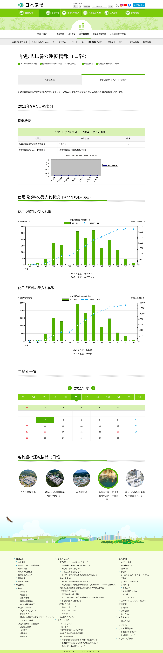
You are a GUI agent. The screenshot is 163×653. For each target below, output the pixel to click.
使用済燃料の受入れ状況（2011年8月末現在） (60, 63)
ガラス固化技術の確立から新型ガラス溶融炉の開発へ (83, 597)
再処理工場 (49, 79)
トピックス (63, 626)
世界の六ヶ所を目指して (71, 600)
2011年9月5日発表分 (28, 63)
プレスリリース (65, 623)
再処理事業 (84, 33)
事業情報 (50, 12)
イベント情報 (126, 561)
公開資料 (23, 629)
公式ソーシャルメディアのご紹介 (134, 600)
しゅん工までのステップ (71, 571)
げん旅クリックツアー (129, 580)
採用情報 (135, 12)
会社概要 (21, 561)
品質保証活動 (25, 626)
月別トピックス (77, 41)
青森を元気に (67, 613)
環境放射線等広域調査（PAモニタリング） (37, 616)
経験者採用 (125, 610)
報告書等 (23, 632)
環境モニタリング (25, 607)
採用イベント (126, 613)
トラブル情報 (133, 41)
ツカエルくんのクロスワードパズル (135, 574)
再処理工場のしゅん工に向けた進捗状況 (49, 41)
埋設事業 (72, 33)
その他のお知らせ (66, 636)
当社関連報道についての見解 (71, 629)
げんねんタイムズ (66, 616)
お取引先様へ (139, 5)
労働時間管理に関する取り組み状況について (79, 639)
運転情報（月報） (115, 41)
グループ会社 (23, 580)
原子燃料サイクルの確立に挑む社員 (76, 564)
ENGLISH (87, 6)
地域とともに (64, 603)
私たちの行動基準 (25, 571)
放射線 (125, 593)
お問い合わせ (125, 620)
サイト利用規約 (126, 627)
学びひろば (125, 584)
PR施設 (124, 577)
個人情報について (128, 634)
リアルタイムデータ (28, 610)
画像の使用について (129, 631)
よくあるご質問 (26, 619)
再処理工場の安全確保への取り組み (76, 580)
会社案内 (29, 12)
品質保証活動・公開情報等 (29, 623)
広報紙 (123, 571)
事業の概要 (42, 33)
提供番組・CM (126, 564)
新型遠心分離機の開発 (70, 593)
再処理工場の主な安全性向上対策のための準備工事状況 (81, 587)
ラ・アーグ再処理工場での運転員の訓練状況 (79, 574)
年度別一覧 (88, 63)
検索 (110, 6)
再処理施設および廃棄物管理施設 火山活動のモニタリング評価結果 (89, 584)
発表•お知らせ (95, 12)
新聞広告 (124, 568)
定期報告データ (26, 613)
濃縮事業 (60, 33)
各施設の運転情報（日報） (109, 63)
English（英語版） (127, 638)
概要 (20, 587)
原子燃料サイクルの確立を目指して (73, 561)
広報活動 (114, 12)
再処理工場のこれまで (70, 568)
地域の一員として (69, 606)
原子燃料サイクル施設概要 (29, 564)
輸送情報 (147, 41)
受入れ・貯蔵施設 (113, 79)
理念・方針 (22, 568)
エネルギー (127, 587)
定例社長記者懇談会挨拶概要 (71, 632)
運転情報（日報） (96, 41)
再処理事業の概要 (19, 41)
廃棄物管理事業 (99, 33)
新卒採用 (124, 607)
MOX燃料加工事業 (118, 33)
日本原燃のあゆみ (25, 574)
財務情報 (21, 577)
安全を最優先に (65, 577)
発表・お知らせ (64, 619)
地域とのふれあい (69, 609)
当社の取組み (73, 12)
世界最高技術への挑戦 (68, 590)
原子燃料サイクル (130, 590)
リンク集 (123, 624)
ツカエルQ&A (128, 597)
